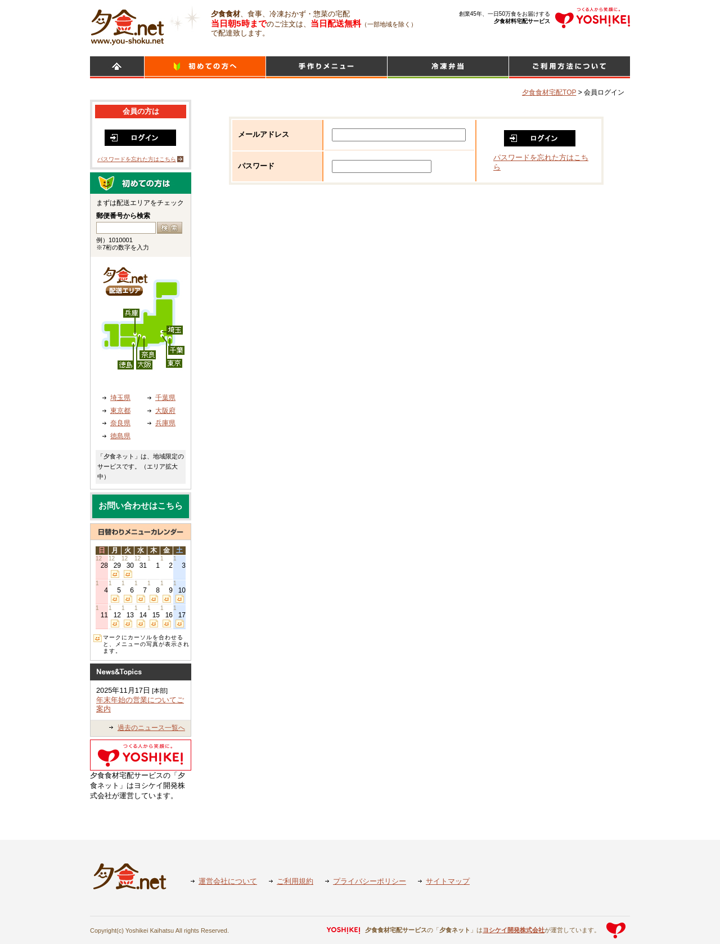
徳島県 (120, 436)
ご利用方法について (569, 67)
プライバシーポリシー (369, 881)
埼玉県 (120, 398)
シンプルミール (448, 67)
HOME (117, 67)
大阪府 (165, 411)
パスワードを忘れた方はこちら (136, 159)
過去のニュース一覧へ (151, 728)
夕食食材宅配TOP (549, 92)
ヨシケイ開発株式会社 (513, 930)
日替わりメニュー (326, 67)
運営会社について (228, 881)
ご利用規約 (295, 881)
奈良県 (120, 423)
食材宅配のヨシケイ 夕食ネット (127, 25)
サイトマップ (448, 881)
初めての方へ (205, 67)
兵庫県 (165, 423)
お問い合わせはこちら (140, 505)
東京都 (120, 411)
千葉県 (165, 398)
